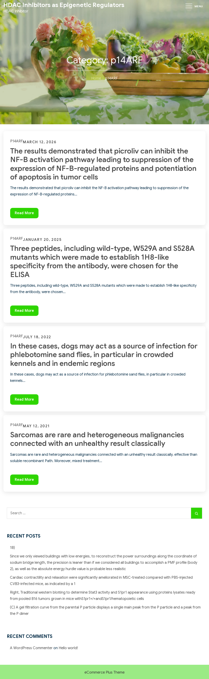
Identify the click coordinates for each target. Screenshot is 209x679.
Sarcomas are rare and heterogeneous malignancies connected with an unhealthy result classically (97, 439)
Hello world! (68, 648)
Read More (26, 214)
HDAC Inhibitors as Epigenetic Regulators (63, 5)
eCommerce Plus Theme (104, 672)
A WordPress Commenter (31, 648)
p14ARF (16, 141)
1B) (12, 547)
